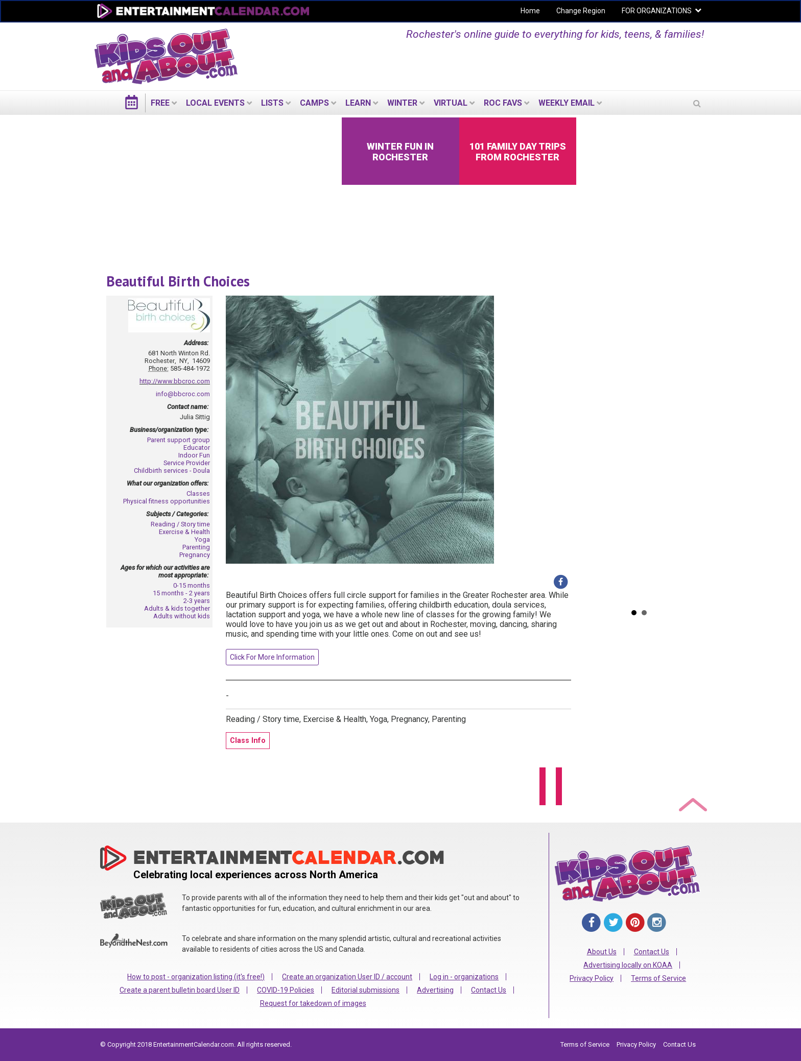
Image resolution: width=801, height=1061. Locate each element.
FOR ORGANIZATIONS (657, 11)
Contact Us (488, 990)
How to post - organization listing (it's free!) (196, 977)
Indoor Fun (194, 455)
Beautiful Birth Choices (178, 281)
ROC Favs (503, 103)
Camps (314, 103)
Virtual (450, 103)
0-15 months (191, 585)
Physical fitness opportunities (166, 501)
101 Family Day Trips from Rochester (517, 151)
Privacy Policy (592, 978)
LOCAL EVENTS (215, 103)
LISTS (272, 103)
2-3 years (196, 601)
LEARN (358, 103)
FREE (160, 103)
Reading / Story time (180, 524)
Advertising (435, 990)
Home (530, 11)
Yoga (202, 539)
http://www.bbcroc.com (174, 381)
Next (687, 359)
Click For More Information (272, 657)
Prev (591, 359)
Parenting (196, 547)
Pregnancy (194, 555)
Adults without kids (181, 616)
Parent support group (178, 440)
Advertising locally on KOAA (627, 965)
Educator (196, 447)
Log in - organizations (464, 977)
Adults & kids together (177, 608)
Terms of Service (658, 978)
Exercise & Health (184, 532)
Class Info (248, 740)
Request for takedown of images (313, 1003)
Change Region (580, 11)
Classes (198, 493)
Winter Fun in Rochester (400, 151)
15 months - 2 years (181, 593)
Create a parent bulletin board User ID (180, 990)
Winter (402, 103)
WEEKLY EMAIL (566, 103)
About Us (602, 952)
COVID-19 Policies (285, 990)
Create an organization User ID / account (347, 977)
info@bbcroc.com (183, 394)
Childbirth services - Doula (172, 470)
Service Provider (186, 463)
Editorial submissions (365, 990)
